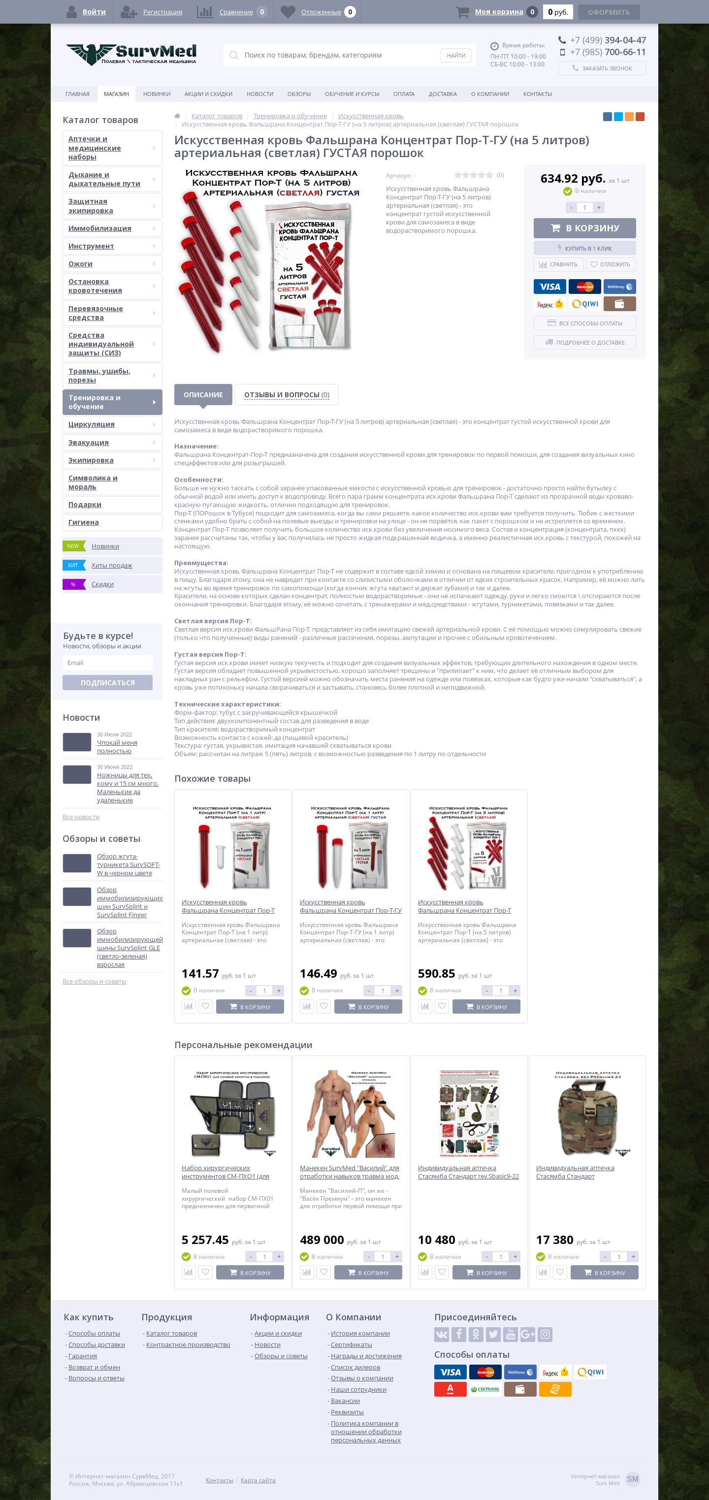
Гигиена (83, 522)
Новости (260, 93)
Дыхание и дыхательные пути (112, 179)
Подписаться (108, 682)
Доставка (443, 93)
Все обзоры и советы (95, 981)
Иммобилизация (112, 228)
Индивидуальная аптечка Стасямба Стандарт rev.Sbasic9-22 (468, 1172)
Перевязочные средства (112, 313)
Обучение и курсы (352, 93)
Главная (77, 93)
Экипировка (112, 460)
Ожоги (112, 263)
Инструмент (112, 246)
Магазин (116, 93)
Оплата (404, 93)
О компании (490, 93)
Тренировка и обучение (112, 402)
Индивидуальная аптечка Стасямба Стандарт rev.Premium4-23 (575, 1176)
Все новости (81, 817)
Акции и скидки (208, 93)
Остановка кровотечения (112, 286)
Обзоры (299, 93)
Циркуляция (112, 424)
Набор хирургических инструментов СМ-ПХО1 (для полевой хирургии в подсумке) (229, 1176)
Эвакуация (112, 442)
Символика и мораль (93, 482)
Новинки (156, 93)
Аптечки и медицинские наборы (112, 147)
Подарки (84, 504)
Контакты (537, 93)
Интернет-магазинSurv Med (606, 1480)
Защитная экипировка (112, 205)
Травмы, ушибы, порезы (112, 375)
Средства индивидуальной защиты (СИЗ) (112, 343)
